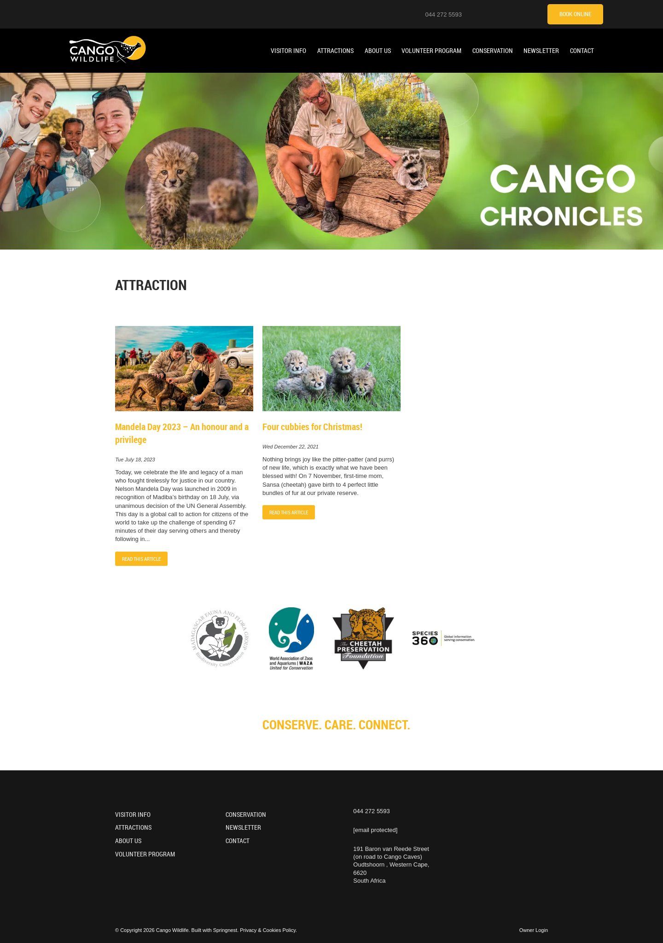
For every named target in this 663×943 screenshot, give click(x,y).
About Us (378, 50)
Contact (582, 50)
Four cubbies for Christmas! (312, 426)
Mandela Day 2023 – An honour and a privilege (182, 433)
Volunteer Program (431, 50)
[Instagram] (486, 13)
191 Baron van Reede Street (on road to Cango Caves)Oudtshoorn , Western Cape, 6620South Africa (391, 864)
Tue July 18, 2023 (135, 459)
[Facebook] (509, 13)
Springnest (225, 930)
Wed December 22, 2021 (290, 446)
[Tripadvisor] (532, 13)
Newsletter (541, 50)
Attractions (335, 50)
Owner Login (533, 930)
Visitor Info (288, 50)
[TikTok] (520, 13)
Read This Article (141, 558)
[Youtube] (497, 13)
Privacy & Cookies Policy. (268, 930)
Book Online (575, 14)
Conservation (492, 50)
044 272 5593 (443, 14)
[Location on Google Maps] (474, 13)
